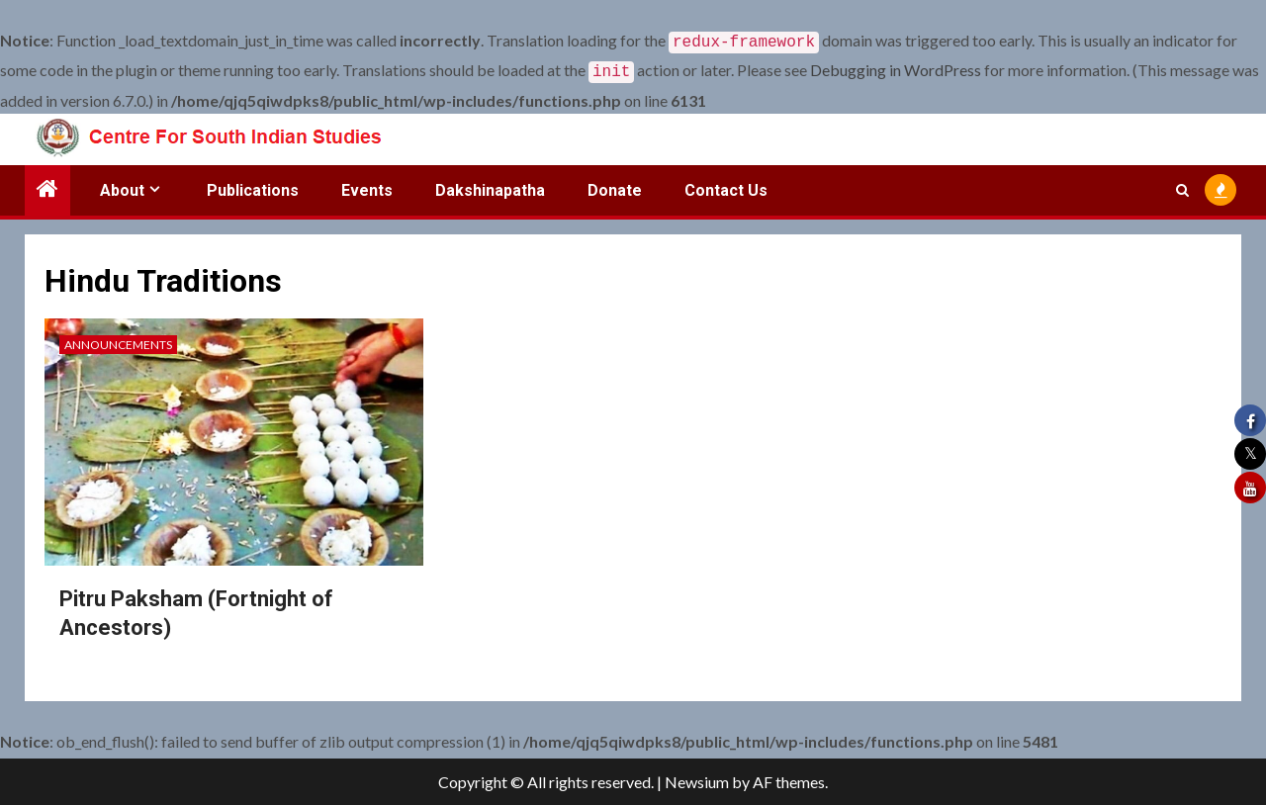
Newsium (697, 781)
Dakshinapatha (490, 186)
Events (367, 186)
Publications (253, 186)
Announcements (118, 340)
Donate (615, 186)
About (122, 186)
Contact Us (726, 186)
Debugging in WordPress (895, 67)
